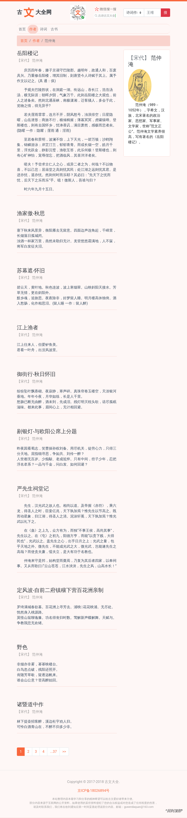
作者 (32, 29)
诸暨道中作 (30, 704)
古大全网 (34, 11)
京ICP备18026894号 (94, 791)
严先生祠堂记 (33, 488)
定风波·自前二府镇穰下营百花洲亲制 (60, 589)
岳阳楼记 (27, 52)
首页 (22, 29)
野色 (22, 646)
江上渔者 (27, 327)
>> (64, 751)
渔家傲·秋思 (31, 212)
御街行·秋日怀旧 (36, 373)
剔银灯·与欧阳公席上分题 (47, 431)
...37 (53, 751)
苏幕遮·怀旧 (31, 270)
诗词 (43, 29)
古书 (54, 29)
